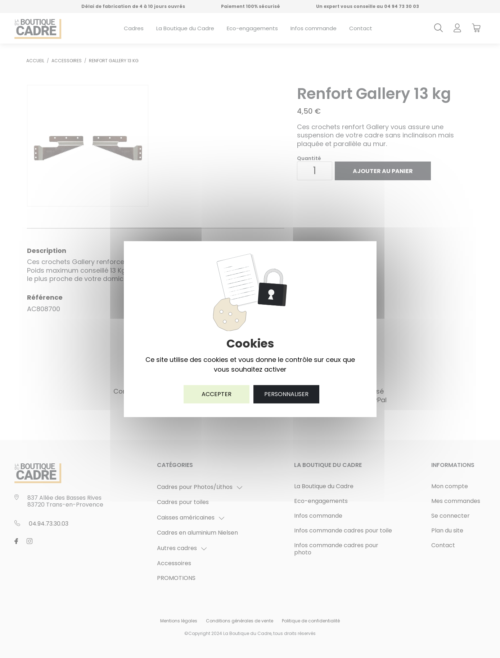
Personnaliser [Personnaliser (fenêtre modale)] (286, 394)
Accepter (216, 394)
